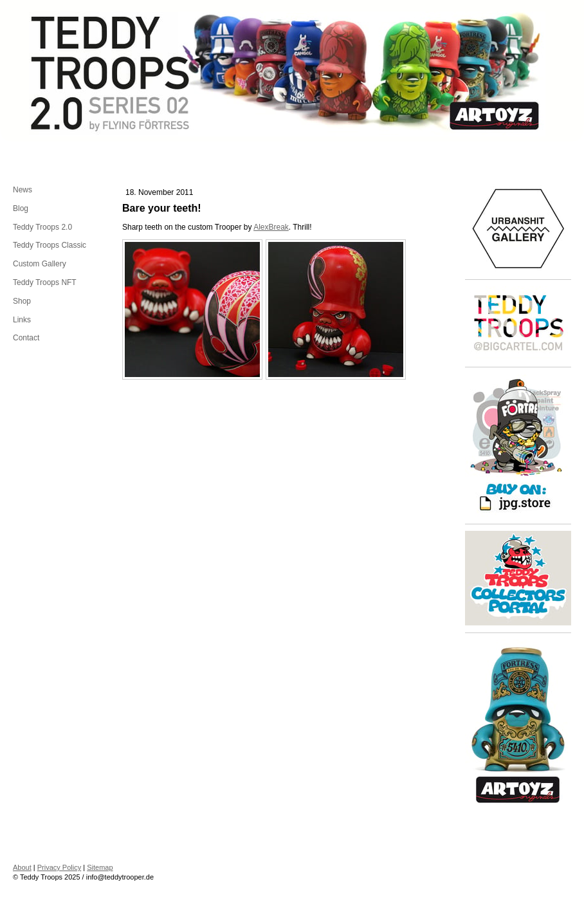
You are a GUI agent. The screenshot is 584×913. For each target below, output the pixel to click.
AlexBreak (271, 227)
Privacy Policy (59, 867)
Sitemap (100, 867)
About (22, 867)
